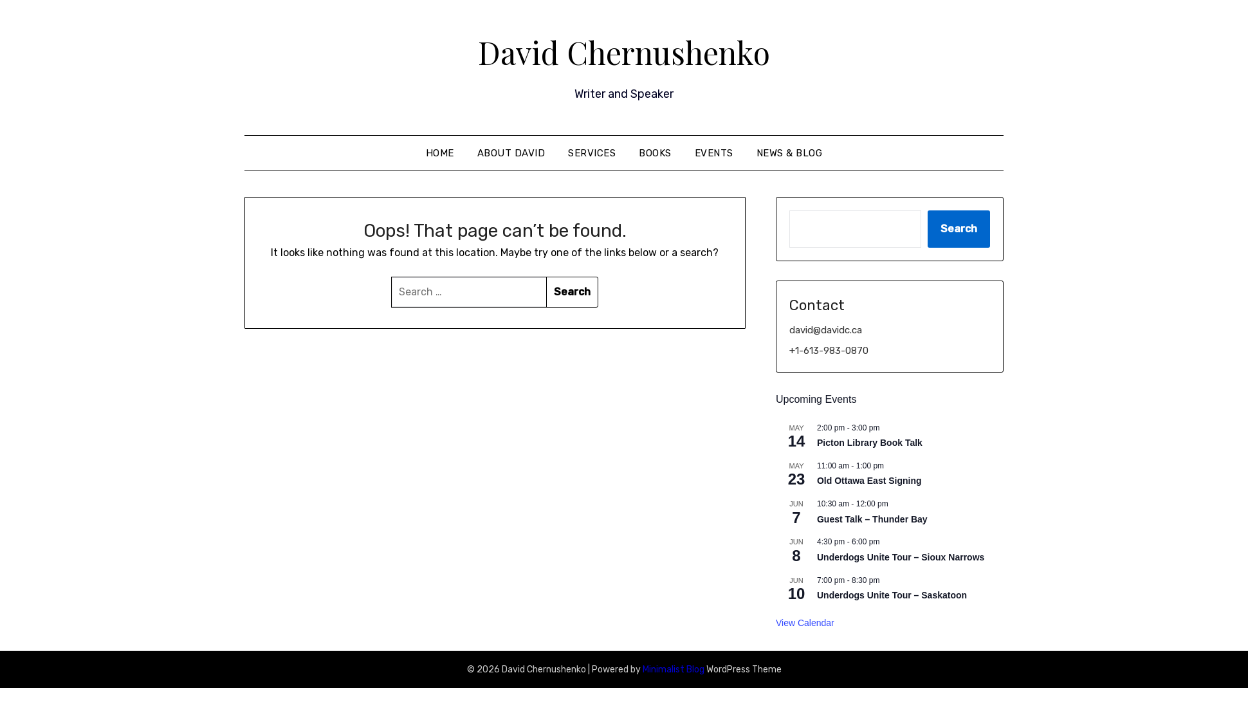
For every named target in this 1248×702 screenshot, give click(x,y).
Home (440, 152)
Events (714, 152)
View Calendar (805, 622)
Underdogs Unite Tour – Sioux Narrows (900, 556)
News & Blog (790, 152)
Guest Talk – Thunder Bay (872, 518)
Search (959, 228)
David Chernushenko (624, 52)
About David (511, 152)
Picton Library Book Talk (869, 442)
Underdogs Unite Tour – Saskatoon (892, 594)
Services (592, 152)
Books (655, 152)
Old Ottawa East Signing (869, 480)
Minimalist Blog (673, 668)
